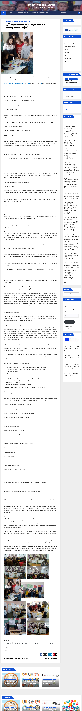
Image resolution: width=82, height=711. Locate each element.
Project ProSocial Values (40, 4)
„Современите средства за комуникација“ (25, 26)
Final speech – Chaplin (71, 121)
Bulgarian (68, 58)
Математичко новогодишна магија (16, 658)
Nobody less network (70, 43)
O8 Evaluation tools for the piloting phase (49, 683)
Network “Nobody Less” (40, 12)
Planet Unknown (51, 658)
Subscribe (69, 322)
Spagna (67, 55)
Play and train (23, 12)
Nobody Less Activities (24, 21)
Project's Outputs (8, 679)
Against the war (69, 282)
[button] (76, 12)
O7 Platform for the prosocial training (10, 683)
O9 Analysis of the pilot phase (30, 682)
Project (11, 12)
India (66, 65)
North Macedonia (10, 21)
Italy (66, 49)
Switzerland (68, 68)
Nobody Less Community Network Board (71, 82)
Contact (63, 12)
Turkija (67, 62)
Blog (54, 12)
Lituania (67, 52)
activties (66, 109)
